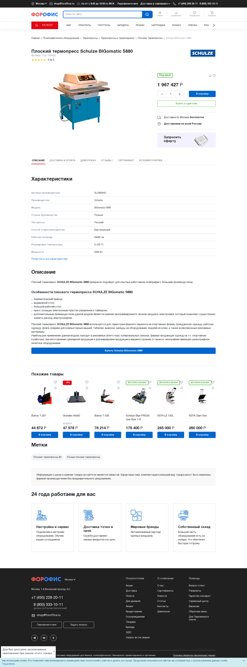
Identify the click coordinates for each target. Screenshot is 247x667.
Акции (129, 586)
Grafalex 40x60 (71, 416)
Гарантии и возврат (200, 596)
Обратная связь (198, 612)
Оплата (130, 596)
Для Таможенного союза (199, 618)
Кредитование (134, 612)
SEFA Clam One (198, 416)
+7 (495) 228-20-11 (188, 4)
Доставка (131, 591)
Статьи (161, 601)
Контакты (162, 606)
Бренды (130, 627)
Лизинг (129, 606)
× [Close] (244, 660)
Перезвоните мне (128, 4)
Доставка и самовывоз (155, 4)
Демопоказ (163, 612)
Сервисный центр (199, 601)
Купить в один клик (186, 104)
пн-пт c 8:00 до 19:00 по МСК (97, 4)
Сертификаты (165, 591)
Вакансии (194, 606)
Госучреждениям (135, 617)
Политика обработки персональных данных (194, 655)
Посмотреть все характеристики (49, 259)
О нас (160, 586)
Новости (162, 596)
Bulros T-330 (101, 416)
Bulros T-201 (38, 416)
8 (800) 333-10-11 (209, 4)
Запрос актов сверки (138, 637)
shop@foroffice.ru (64, 4)
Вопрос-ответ (197, 586)
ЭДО (128, 632)
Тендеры (131, 622)
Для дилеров (133, 601)
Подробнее (8, 664)
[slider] (38, 60)
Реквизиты (195, 591)
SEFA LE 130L (165, 416)
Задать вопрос (78, 625)
